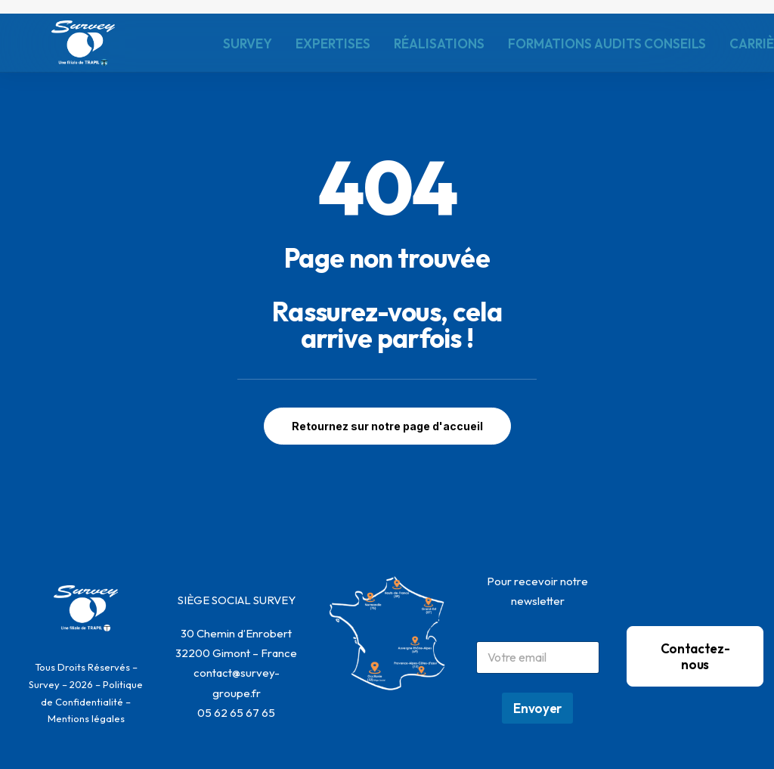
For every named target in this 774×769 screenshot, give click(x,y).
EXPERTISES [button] (333, 43)
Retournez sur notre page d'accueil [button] (387, 426)
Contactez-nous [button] (695, 656)
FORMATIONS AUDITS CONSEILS (607, 43)
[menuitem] (247, 43)
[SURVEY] (83, 43)
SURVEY (247, 43)
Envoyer (537, 708)
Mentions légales (86, 718)
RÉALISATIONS (439, 43)
